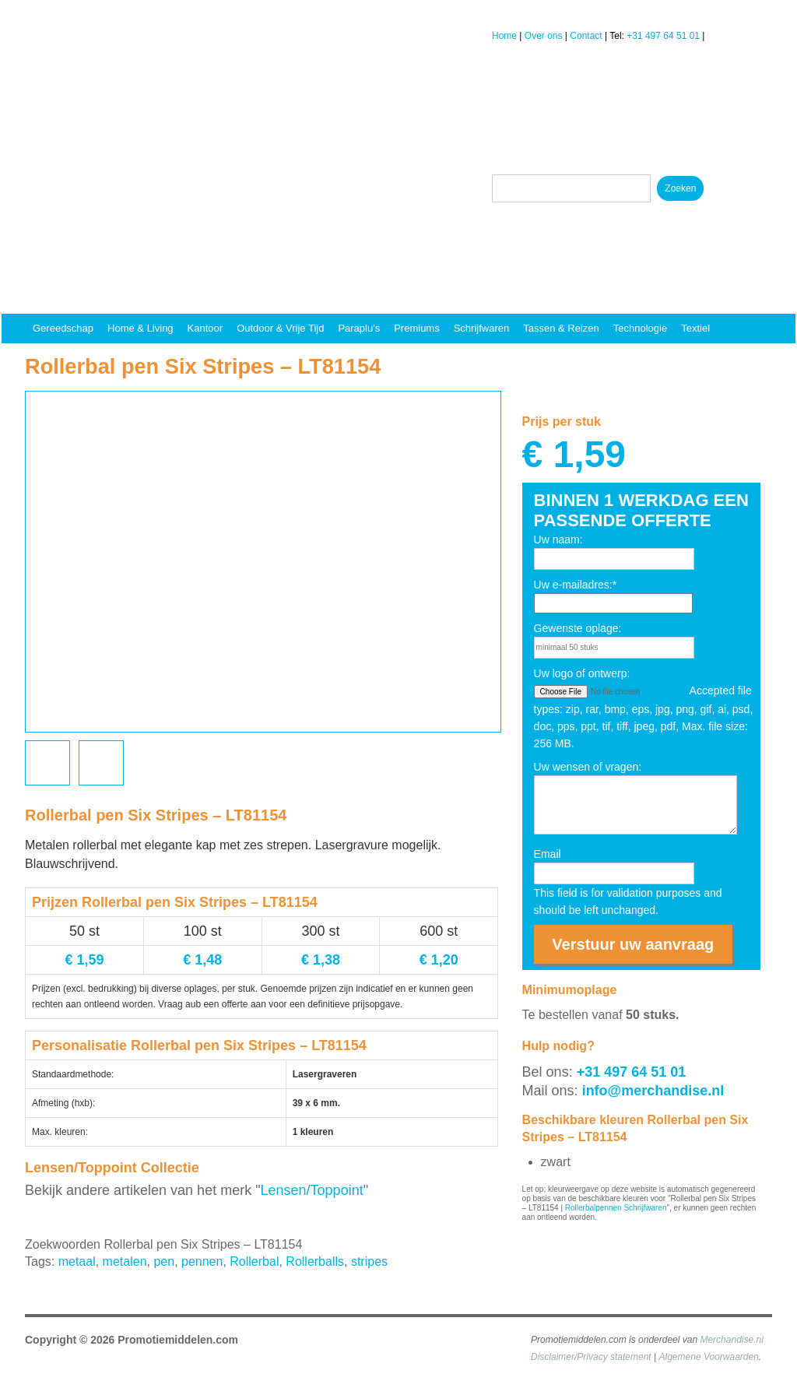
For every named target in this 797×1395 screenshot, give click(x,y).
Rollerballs (315, 1261)
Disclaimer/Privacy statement (591, 1356)
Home (504, 35)
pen (163, 1261)
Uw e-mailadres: (575, 584)
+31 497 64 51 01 (663, 35)
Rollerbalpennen (593, 1207)
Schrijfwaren (482, 328)
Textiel (695, 328)
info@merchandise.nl (653, 1090)
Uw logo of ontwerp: (582, 673)
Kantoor (205, 328)
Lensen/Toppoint (312, 1190)
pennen (202, 1261)
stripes (369, 1261)
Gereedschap (63, 328)
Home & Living (140, 328)
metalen (125, 1261)
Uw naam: (558, 539)
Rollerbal (254, 1261)
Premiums (417, 328)
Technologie (640, 328)
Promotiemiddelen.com (178, 1340)
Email (547, 854)
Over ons (544, 35)
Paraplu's (359, 328)
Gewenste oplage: (578, 628)
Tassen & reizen (561, 328)
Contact (586, 35)
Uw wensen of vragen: (588, 767)
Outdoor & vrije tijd (280, 328)
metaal (77, 1261)
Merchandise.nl (731, 1339)
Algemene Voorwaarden (709, 1356)
